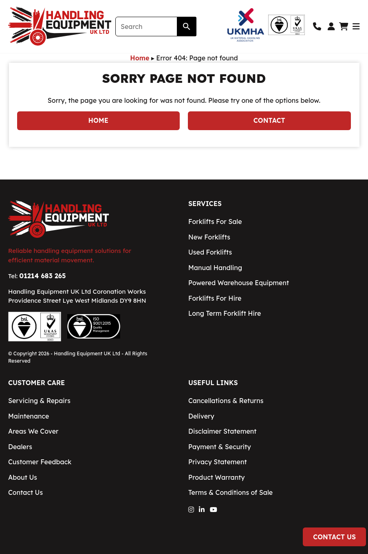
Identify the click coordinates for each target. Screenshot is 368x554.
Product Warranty (216, 477)
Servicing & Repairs (39, 401)
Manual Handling (215, 268)
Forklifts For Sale (215, 221)
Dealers (20, 447)
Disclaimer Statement (222, 431)
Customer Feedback (39, 462)
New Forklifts (209, 237)
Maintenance (28, 416)
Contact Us (334, 537)
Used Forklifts (210, 252)
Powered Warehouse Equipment (238, 283)
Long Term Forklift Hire (224, 313)
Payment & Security (219, 447)
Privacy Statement (217, 462)
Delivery (201, 416)
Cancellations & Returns (225, 401)
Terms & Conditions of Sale (230, 492)
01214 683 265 (42, 276)
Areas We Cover (33, 431)
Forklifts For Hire (214, 298)
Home (139, 58)
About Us (22, 477)
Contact (269, 120)
